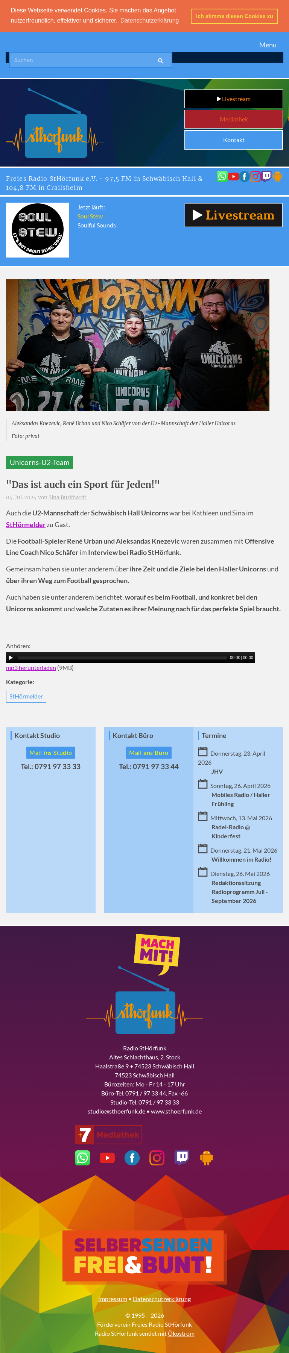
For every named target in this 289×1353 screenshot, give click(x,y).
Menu (268, 44)
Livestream (234, 98)
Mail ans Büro (149, 752)
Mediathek (234, 118)
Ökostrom (181, 1332)
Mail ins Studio (50, 752)
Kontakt (234, 139)
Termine (214, 735)
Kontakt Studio (37, 735)
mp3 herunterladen (31, 667)
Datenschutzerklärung (162, 1298)
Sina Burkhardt (68, 497)
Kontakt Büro (133, 735)
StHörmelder (26, 695)
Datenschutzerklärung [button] (149, 20)
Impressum (112, 1298)
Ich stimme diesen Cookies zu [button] (234, 16)
